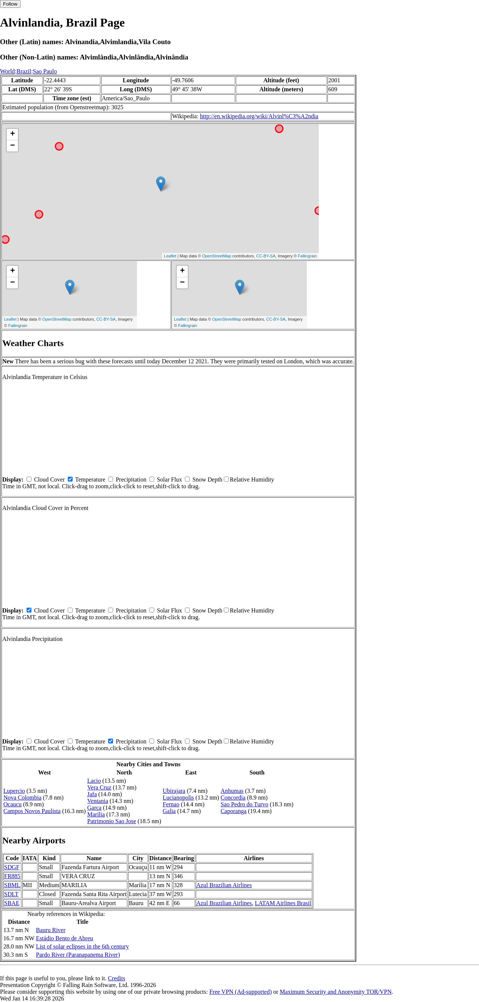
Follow (10, 4)
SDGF (11, 867)
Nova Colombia (22, 797)
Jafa (92, 794)
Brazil (23, 71)
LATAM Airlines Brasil (283, 903)
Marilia (96, 814)
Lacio (94, 781)
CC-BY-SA (265, 256)
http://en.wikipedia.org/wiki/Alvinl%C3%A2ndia (259, 116)
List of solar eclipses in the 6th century (82, 946)
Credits (116, 978)
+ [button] (12, 134)
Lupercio (14, 791)
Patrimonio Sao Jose (111, 821)
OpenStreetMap (216, 256)
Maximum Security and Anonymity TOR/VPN (336, 992)
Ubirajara (174, 791)
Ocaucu (12, 804)
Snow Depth (207, 479)
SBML (12, 885)
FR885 (12, 876)
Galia (169, 811)
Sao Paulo (45, 71)
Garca (94, 807)
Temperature (90, 479)
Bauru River (50, 930)
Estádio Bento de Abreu (64, 938)
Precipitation (131, 479)
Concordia (232, 797)
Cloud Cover (49, 479)
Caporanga (233, 811)
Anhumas (231, 791)
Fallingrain (307, 256)
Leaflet (170, 256)
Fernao (171, 804)
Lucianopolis (178, 797)
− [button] (12, 146)
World (7, 71)
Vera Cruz (99, 787)
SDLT (11, 894)
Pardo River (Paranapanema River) (78, 954)
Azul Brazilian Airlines (224, 885)
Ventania (97, 801)
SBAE (11, 903)
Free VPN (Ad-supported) (240, 992)
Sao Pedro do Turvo (244, 804)
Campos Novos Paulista (32, 811)
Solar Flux (169, 479)
